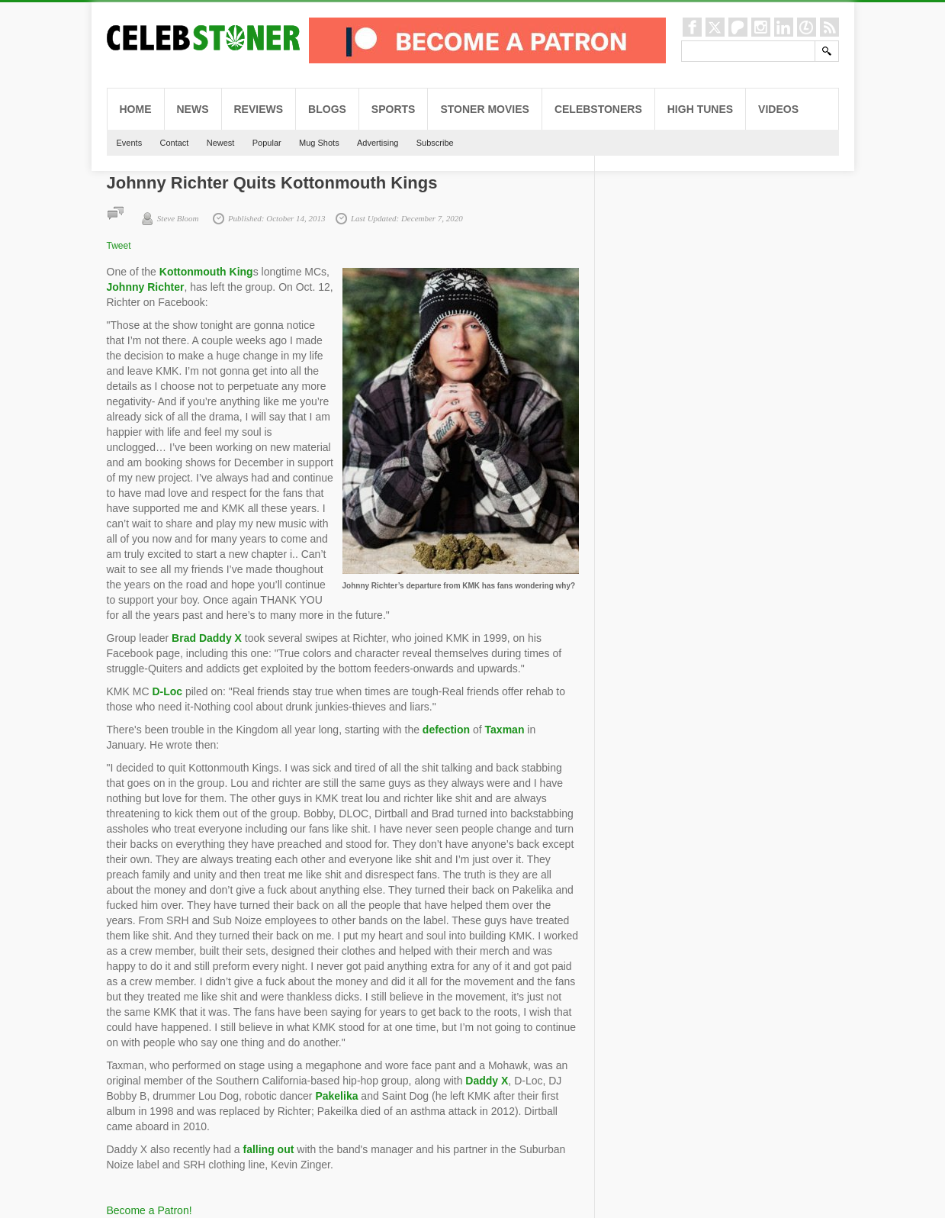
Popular (266, 142)
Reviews (259, 109)
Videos (778, 109)
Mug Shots (319, 142)
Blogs (327, 109)
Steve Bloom (178, 218)
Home (136, 109)
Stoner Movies (484, 109)
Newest (221, 142)
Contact (173, 142)
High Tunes (700, 109)
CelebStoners (598, 109)
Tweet (119, 245)
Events (130, 142)
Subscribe (435, 142)
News (193, 109)
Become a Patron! (149, 1210)
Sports (393, 109)
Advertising (377, 142)
